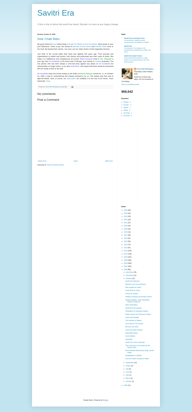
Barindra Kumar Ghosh (82, 46)
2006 (126, 269)
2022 (126, 220)
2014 (126, 244)
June (128, 372)
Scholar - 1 (127, 102)
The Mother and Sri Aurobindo (85, 44)
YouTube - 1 (127, 113)
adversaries (71, 79)
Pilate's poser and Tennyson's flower (138, 314)
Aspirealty (128, 339)
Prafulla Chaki (100, 46)
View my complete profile (130, 84)
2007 (126, 266)
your (55, 44)
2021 (126, 223)
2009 (126, 260)
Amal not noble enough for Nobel (137, 359)
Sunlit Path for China (132, 290)
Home (76, 161)
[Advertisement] (132, 161)
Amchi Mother (130, 336)
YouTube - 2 (127, 116)
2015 (126, 241)
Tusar (48, 81)
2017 (126, 235)
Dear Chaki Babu (48, 39)
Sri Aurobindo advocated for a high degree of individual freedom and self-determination (137, 60)
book (69, 44)
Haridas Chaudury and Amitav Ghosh (138, 297)
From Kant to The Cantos (134, 324)
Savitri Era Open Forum (133, 56)
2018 (126, 232)
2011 (126, 254)
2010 (126, 257)
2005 (126, 385)
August (128, 366)
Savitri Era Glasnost (132, 281)
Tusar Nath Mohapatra (145, 69)
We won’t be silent (131, 327)
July (127, 369)
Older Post (109, 161)
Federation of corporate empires (136, 311)
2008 (126, 263)
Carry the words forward (133, 330)
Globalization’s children (133, 355)
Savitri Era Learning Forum (134, 38)
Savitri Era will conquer (133, 308)
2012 (126, 251)
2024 (126, 213)
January (129, 381)
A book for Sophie (131, 294)
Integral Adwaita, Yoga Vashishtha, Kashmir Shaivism (137, 301)
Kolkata (98, 61)
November (130, 275)
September (130, 363)
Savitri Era (55, 12)
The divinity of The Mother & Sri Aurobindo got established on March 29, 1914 (137, 50)
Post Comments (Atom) (55, 165)
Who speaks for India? (133, 287)
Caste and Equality (132, 317)
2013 (126, 248)
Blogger (105, 400)
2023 (126, 216)
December (130, 272)
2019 (126, 229)
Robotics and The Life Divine (135, 284)
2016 (126, 238)
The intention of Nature (133, 320)
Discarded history (131, 333)
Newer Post (42, 161)
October (129, 278)
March (128, 378)
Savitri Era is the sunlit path (135, 342)
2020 (126, 226)
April (127, 375)
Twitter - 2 (126, 110)
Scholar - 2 (127, 105)
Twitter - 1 (126, 107)
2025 (126, 210)
